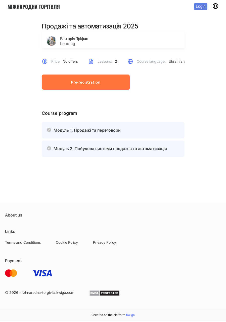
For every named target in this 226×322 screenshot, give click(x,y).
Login (201, 6)
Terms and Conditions (23, 243)
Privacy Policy (104, 243)
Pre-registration (85, 82)
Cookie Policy (67, 243)
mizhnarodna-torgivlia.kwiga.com (46, 293)
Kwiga (130, 315)
